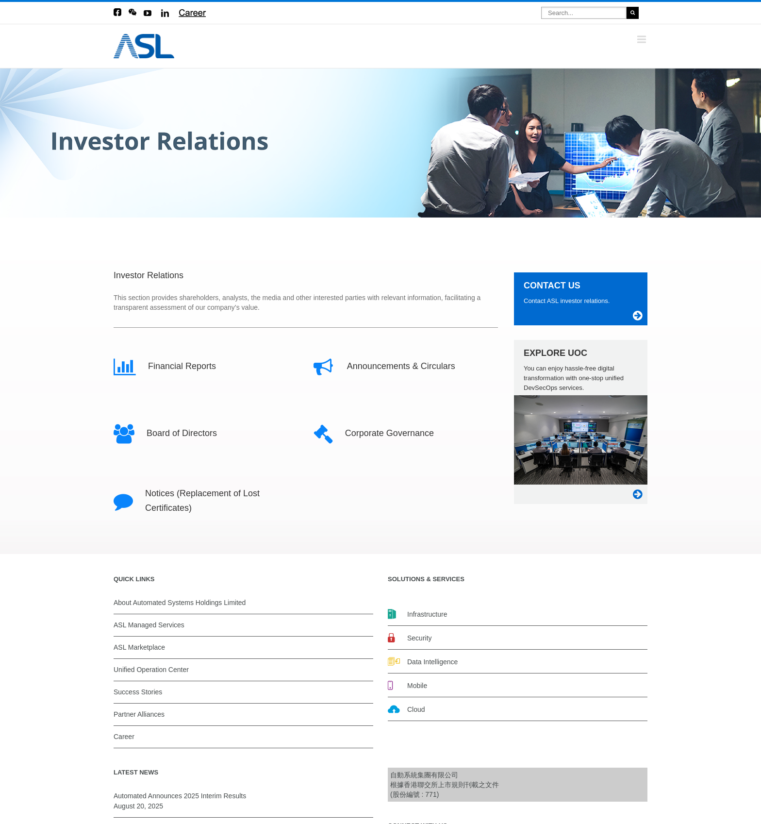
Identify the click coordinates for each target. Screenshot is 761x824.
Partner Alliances (139, 714)
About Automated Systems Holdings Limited (180, 602)
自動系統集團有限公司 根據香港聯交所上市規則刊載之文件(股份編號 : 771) (444, 784)
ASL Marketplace (139, 647)
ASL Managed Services (149, 625)
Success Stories (138, 692)
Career (124, 736)
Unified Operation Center (151, 669)
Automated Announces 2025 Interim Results (180, 796)
